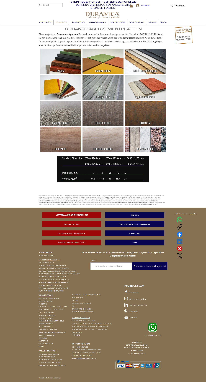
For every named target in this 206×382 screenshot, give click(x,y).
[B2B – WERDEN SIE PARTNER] (134, 224)
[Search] (51, 5)
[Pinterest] (179, 248)
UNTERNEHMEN (81, 344)
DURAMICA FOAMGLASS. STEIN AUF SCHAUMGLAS (57, 271)
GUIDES (75, 300)
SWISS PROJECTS (78, 338)
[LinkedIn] (179, 241)
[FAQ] (134, 242)
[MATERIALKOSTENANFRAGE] (71, 215)
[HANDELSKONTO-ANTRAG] (71, 242)
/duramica (133, 292)
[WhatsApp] (179, 219)
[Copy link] (179, 227)
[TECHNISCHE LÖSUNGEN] (71, 233)
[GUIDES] (134, 215)
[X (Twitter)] (179, 255)
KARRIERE (76, 335)
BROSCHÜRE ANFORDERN (82, 309)
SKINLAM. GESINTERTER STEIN (50, 285)
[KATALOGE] (134, 233)
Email (93, 260)
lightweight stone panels (103, 17)
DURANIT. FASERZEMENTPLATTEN (51, 291)
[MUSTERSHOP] (71, 224)
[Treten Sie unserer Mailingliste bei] (149, 266)
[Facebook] (179, 234)
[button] (131, 5)
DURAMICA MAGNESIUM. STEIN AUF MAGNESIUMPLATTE (59, 274)
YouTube (133, 317)
